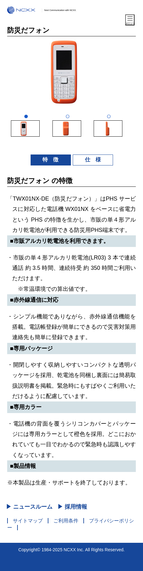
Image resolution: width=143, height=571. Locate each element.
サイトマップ (28, 520)
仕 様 (93, 160)
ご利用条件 (65, 520)
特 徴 (50, 160)
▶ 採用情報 (72, 507)
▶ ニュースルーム (29, 507)
